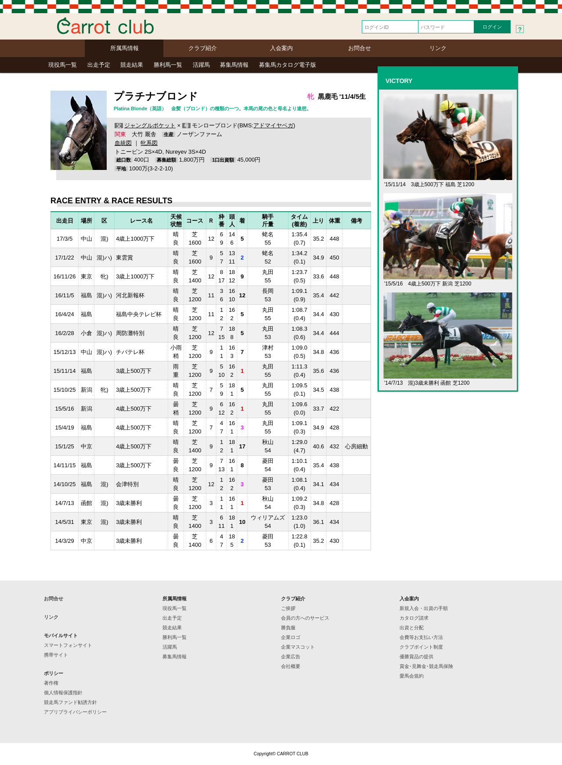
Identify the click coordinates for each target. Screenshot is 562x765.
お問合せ (359, 48)
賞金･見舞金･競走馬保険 (426, 666)
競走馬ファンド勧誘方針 (70, 702)
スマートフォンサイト (68, 645)
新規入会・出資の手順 (424, 608)
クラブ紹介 (202, 48)
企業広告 (290, 656)
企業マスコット (298, 647)
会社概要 (290, 666)
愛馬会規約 (412, 675)
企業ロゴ (290, 637)
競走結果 (131, 64)
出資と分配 (412, 627)
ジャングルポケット (150, 125)
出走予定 (98, 64)
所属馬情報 (124, 48)
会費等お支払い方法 (421, 637)
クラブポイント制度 (421, 647)
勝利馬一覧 (168, 64)
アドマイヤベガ (273, 125)
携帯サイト (56, 654)
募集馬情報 (234, 64)
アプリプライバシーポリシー (75, 711)
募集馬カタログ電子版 (287, 64)
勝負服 (288, 627)
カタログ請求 (414, 618)
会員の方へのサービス (305, 618)
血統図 (123, 143)
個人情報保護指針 (63, 692)
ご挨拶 (288, 608)
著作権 (51, 683)
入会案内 (281, 48)
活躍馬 (201, 64)
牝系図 (149, 143)
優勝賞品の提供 (416, 656)
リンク (438, 48)
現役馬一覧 (62, 64)
